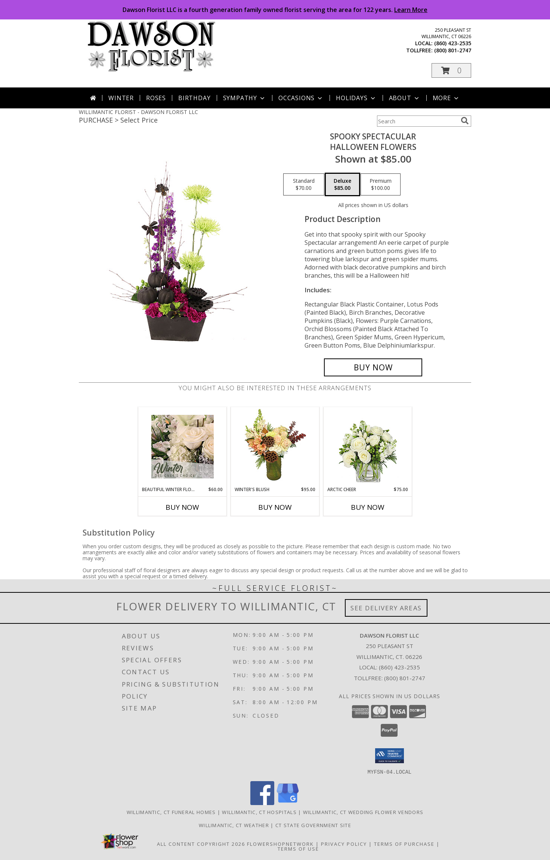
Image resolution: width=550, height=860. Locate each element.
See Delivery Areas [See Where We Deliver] (386, 608)
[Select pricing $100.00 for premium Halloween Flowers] (380, 184)
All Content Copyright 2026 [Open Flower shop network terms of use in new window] (201, 843)
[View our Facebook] (262, 802)
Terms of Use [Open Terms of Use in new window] (298, 848)
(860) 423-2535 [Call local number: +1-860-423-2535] (452, 43)
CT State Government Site (313, 825)
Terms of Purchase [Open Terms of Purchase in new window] (404, 843)
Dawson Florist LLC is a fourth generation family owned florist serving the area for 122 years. (275, 10)
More (446, 98)
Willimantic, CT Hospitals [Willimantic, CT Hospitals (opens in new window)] (259, 811)
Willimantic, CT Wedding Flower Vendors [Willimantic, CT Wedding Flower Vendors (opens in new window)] (363, 811)
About (404, 98)
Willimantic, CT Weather (234, 825)
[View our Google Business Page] (288, 802)
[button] (451, 70)
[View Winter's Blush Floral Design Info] (275, 447)
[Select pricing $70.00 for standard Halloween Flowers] (304, 184)
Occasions (301, 98)
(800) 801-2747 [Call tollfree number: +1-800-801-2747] (452, 50)
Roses (156, 98)
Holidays (356, 98)
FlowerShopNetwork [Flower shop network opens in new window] (280, 843)
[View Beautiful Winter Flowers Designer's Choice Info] (182, 447)
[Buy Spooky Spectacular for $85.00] (373, 367)
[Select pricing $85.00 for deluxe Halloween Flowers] (342, 184)
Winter (121, 98)
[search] (465, 121)
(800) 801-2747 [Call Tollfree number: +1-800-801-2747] (404, 678)
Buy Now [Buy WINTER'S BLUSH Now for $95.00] (275, 507)
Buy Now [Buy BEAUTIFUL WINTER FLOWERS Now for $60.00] (182, 507)
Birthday (194, 98)
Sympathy (244, 98)
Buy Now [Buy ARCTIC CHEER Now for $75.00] (367, 507)
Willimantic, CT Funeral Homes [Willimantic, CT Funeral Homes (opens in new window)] (171, 811)
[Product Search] (417, 121)
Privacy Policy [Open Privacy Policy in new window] (344, 843)
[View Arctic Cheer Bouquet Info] (368, 447)
